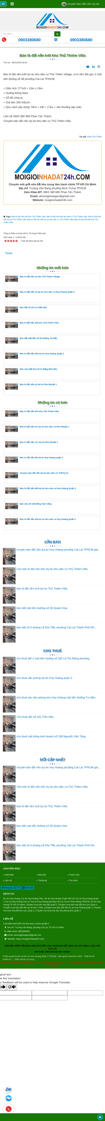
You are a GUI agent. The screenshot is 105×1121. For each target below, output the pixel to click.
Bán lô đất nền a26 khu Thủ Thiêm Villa (32, 403)
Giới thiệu (9, 953)
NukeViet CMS (75, 1035)
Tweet (8, 331)
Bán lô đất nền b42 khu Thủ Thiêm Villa (32, 492)
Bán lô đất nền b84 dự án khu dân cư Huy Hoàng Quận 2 (40, 569)
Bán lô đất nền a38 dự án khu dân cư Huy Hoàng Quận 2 (40, 600)
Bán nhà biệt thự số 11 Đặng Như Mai (31, 449)
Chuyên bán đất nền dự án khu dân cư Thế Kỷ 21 (36, 553)
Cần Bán (52, 621)
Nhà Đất (42, 953)
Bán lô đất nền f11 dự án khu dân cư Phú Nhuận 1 (37, 507)
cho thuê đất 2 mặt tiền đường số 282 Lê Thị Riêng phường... (53, 737)
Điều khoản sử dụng (24, 1038)
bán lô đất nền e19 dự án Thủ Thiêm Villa (41, 667)
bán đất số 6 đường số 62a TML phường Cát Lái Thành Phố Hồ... (56, 706)
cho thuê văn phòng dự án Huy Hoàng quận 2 (44, 756)
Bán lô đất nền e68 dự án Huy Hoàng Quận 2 (34, 434)
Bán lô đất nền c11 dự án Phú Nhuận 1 (31, 523)
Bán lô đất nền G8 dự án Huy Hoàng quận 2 (34, 538)
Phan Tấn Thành (94, 215)
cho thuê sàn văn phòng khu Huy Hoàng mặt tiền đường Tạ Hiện (55, 776)
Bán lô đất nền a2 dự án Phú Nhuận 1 (31, 465)
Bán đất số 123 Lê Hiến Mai (26, 388)
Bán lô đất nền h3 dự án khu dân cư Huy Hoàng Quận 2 (40, 372)
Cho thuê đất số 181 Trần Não (34, 795)
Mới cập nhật (52, 838)
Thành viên (74, 953)
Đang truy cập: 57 (11, 966)
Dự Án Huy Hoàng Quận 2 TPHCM (40, 1035)
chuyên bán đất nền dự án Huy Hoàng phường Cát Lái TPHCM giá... (58, 628)
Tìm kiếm (73, 959)
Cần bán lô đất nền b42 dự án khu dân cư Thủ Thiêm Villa (52, 647)
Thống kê (42, 959)
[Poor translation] (12, 1066)
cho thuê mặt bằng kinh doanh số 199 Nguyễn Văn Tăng (51, 815)
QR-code (27, 966)
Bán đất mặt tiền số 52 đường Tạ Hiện (31, 419)
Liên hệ (8, 959)
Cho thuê (52, 729)
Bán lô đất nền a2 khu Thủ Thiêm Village (32, 357)
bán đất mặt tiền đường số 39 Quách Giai (41, 686)
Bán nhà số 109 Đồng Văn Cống (28, 584)
